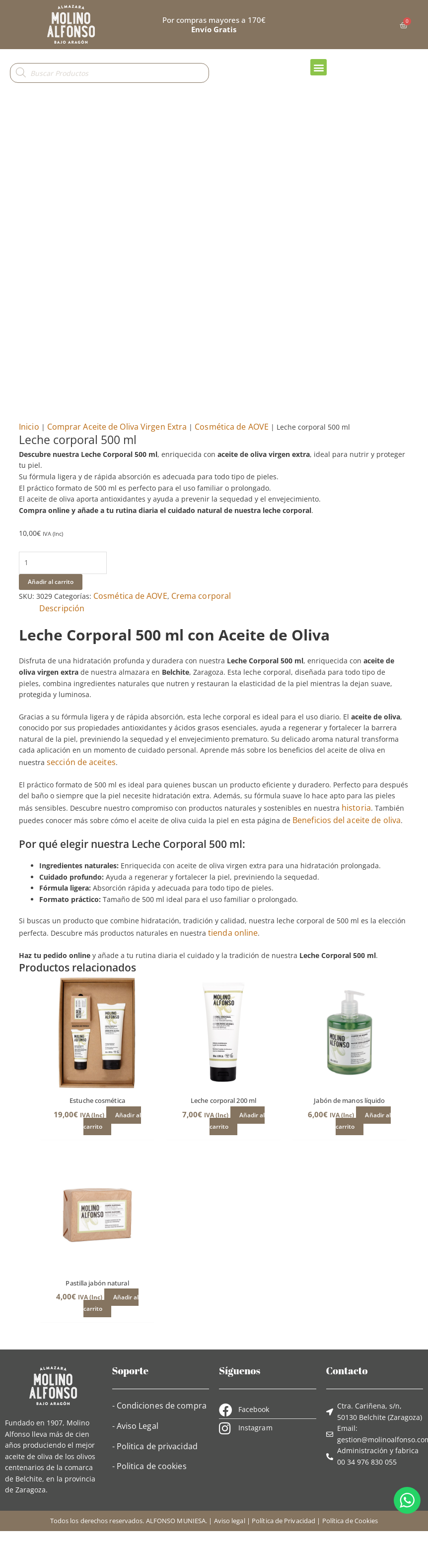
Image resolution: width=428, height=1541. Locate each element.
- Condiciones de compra (159, 1405)
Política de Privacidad (283, 1520)
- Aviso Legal (135, 1425)
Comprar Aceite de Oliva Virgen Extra (117, 426)
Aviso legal (229, 1520)
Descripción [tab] (61, 608)
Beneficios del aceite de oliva (346, 820)
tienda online (233, 932)
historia (356, 807)
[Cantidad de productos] (63, 563)
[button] (318, 67)
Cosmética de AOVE (232, 426)
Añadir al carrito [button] (112, 1121)
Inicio (29, 426)
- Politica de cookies (149, 1466)
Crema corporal (201, 595)
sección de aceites (81, 762)
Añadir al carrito (50, 582)
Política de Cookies (350, 1520)
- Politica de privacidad (155, 1446)
